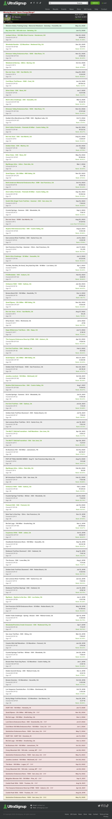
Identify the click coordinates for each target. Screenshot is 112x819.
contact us (41, 805)
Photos (15, 19)
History (78, 19)
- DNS (26, 797)
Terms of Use (104, 814)
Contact (104, 9)
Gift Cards (87, 9)
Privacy (106, 816)
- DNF (23, 712)
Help (96, 9)
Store (79, 9)
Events (63, 9)
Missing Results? (9, 12)
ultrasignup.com (42, 808)
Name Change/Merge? (26, 12)
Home (47, 9)
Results (55, 9)
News (72, 9)
